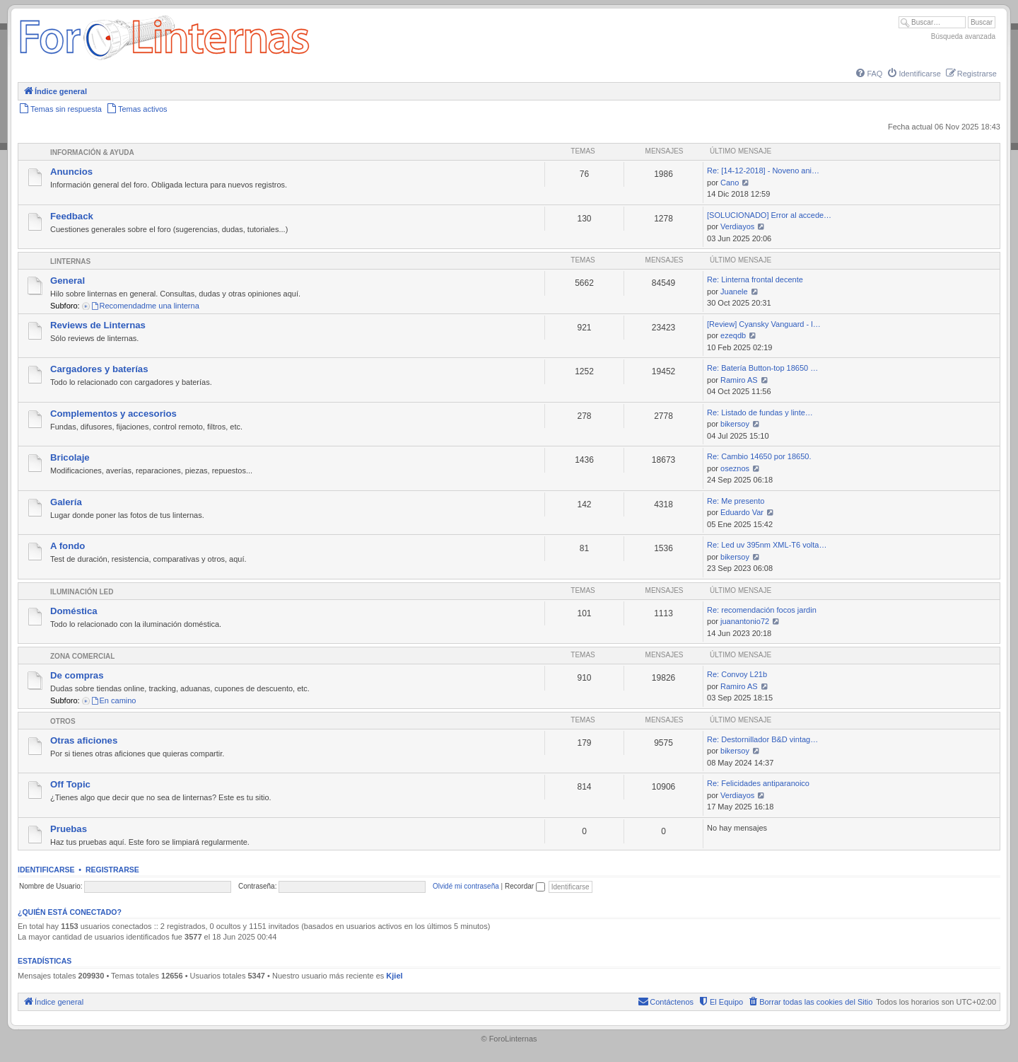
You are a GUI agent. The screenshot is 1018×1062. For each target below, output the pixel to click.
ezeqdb (733, 335)
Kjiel (394, 975)
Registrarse (112, 869)
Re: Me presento (735, 501)
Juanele (734, 291)
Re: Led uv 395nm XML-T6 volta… (766, 545)
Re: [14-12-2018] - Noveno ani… (763, 170)
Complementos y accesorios (113, 413)
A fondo (67, 546)
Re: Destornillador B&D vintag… (762, 739)
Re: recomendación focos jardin (762, 610)
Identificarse (46, 869)
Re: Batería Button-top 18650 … (762, 368)
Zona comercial (82, 656)
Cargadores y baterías (99, 369)
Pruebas (68, 829)
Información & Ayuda (92, 152)
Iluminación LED (81, 592)
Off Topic (70, 784)
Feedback (71, 216)
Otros (63, 721)
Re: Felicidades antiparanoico (758, 783)
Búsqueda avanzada (963, 36)
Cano (729, 182)
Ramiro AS (739, 380)
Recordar (525, 886)
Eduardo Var (742, 512)
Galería (66, 502)
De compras (77, 675)
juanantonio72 (744, 621)
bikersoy (734, 424)
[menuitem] (868, 73)
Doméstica (74, 611)
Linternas (70, 261)
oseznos (734, 468)
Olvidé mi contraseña (466, 886)
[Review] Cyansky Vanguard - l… (764, 324)
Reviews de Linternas (98, 325)
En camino (113, 700)
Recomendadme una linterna (144, 305)
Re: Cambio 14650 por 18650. (759, 456)
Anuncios (71, 171)
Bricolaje (70, 457)
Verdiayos (737, 226)
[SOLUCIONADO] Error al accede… (769, 215)
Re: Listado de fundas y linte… (760, 412)
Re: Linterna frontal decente (755, 279)
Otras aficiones (83, 740)
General (67, 280)
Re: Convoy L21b (737, 674)
